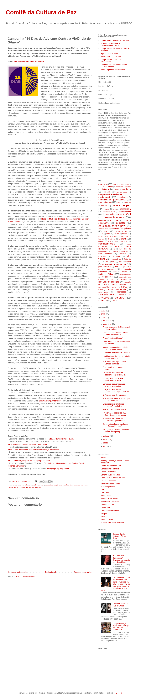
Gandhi (122, 239)
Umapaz (104, 514)
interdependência (106, 244)
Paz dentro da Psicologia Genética (116, 353)
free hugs (124, 236)
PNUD (115, 272)
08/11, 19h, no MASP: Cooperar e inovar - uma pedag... (116, 431)
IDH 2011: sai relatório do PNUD (115, 410)
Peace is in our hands (109, 499)
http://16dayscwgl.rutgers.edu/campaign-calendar (29, 460)
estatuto (100, 234)
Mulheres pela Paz (108, 487)
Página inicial (50, 572)
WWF (113, 300)
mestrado (123, 254)
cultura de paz (121, 205)
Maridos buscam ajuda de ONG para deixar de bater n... (115, 348)
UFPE (129, 294)
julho (105, 446)
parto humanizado (104, 267)
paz (116, 266)
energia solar (103, 229)
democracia (125, 209)
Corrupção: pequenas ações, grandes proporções (114, 385)
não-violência (13, 487)
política (124, 272)
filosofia (116, 234)
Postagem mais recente (17, 572)
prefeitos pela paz (125, 274)
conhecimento (105, 202)
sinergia (110, 289)
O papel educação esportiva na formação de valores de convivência (121, 626)
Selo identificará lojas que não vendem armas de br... (114, 363)
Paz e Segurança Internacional (113, 70)
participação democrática (114, 264)
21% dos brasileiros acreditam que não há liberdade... (116, 400)
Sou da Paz (105, 508)
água (127, 184)
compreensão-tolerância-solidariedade (110, 195)
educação (120, 223)
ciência (107, 192)
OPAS (120, 261)
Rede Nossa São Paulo (110, 502)
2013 (103, 311)
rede (111, 279)
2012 (103, 314)
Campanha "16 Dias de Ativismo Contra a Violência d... (115, 334)
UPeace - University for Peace (112, 523)
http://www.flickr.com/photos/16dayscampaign (27, 444)
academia (103, 184)
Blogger (119, 693)
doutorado (102, 220)
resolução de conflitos (26, 487)
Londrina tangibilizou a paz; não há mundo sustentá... (116, 357)
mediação (124, 251)
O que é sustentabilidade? (113, 338)
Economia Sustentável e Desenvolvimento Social (110, 44)
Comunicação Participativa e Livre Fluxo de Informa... (114, 66)
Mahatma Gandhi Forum (110, 484)
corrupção (127, 202)
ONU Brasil (105, 493)
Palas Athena (106, 496)
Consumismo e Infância (110, 469)
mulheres (84, 485)
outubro (106, 436)
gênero (101, 241)
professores (107, 277)
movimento (102, 256)
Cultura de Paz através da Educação (115, 40)
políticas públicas (106, 274)
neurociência (116, 259)
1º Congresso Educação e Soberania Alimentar (113, 379)
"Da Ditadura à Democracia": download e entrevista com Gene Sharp (121, 559)
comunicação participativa (111, 200)
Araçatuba (101, 187)
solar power (103, 292)
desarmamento (125, 212)
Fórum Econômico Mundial (107, 236)
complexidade (122, 192)
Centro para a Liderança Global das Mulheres (28, 61)
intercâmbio (124, 241)
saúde (100, 290)
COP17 (118, 202)
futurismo (111, 239)
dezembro (107, 321)
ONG (106, 261)
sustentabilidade (106, 294)
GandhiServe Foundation (110, 475)
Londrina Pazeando (108, 481)
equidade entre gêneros (53, 485)
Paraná (128, 261)
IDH (115, 241)
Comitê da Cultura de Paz (41, 12)
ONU (113, 261)
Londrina (115, 251)
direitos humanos (38, 485)
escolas (106, 231)
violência (38, 487)
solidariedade (121, 292)
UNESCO (105, 298)
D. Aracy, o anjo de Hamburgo (114, 395)
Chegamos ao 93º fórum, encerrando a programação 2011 (117, 390)
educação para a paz (111, 225)
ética (108, 234)
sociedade (121, 289)
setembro (107, 439)
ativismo (21, 485)
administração (117, 184)
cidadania (28, 485)
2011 (103, 318)
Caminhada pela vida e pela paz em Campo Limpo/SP (115, 425)
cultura (104, 206)
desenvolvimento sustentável (117, 214)
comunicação (122, 197)
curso (107, 209)
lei (114, 249)
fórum (124, 234)
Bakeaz (103, 458)
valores (119, 297)
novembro (107, 324)
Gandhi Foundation (108, 472)
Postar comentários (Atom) (25, 576)
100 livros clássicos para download (120, 605)
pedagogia (111, 269)
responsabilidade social (107, 287)
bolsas (116, 189)
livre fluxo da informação (71, 485)
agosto (106, 443)
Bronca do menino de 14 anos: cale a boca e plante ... (117, 328)
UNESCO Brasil (107, 520)
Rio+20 (124, 287)
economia (114, 220)
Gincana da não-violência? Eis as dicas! (119, 536)
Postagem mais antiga (83, 572)
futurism (101, 239)
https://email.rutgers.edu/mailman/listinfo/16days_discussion (33, 450)
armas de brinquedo (123, 187)
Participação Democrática (111, 57)
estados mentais (121, 231)
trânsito (121, 294)
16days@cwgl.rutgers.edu (50, 401)
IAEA (109, 241)
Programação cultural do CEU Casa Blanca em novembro (114, 414)
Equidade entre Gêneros (110, 54)
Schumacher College (109, 505)
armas (15, 485)
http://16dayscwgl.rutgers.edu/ (61, 439)
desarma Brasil (109, 212)
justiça (116, 246)
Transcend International (110, 511)
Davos (115, 209)
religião (123, 279)
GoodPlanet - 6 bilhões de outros (113, 478)
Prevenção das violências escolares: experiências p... (114, 374)
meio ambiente (105, 254)
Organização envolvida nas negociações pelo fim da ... (114, 405)
